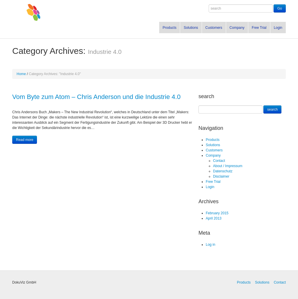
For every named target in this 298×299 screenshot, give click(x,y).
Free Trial (259, 28)
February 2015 (217, 213)
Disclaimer (221, 176)
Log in (210, 245)
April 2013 (213, 218)
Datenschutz (223, 171)
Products (169, 28)
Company (237, 28)
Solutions (191, 28)
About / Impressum (227, 166)
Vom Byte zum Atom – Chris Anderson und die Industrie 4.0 (96, 96)
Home (21, 74)
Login (278, 28)
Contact (219, 161)
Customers (213, 28)
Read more (24, 140)
